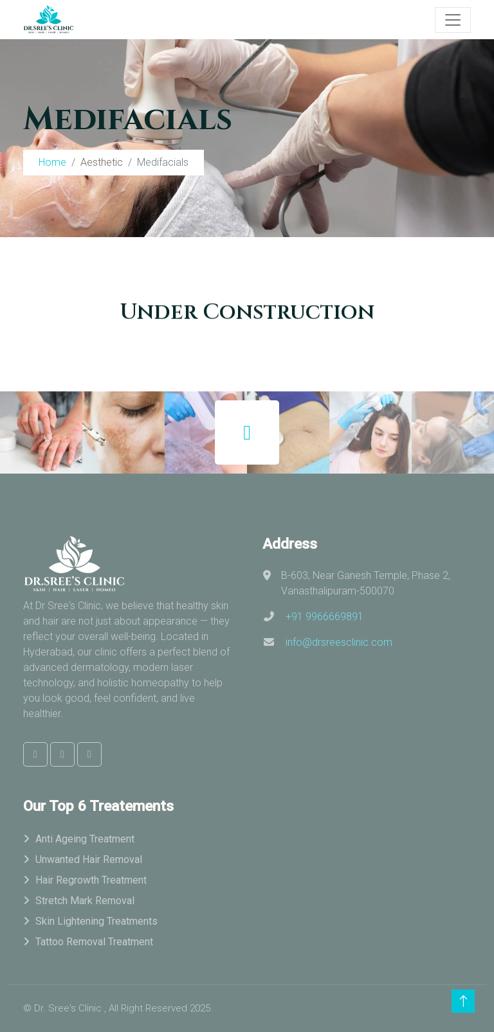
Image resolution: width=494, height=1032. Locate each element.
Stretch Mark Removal (84, 900)
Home (52, 162)
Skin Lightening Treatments (96, 921)
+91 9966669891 (324, 616)
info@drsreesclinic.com (339, 642)
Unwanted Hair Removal (88, 859)
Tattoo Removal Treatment (94, 942)
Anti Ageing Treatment (84, 839)
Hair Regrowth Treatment (91, 880)
